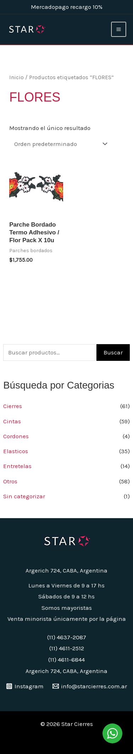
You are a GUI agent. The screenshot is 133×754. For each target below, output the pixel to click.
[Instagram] (25, 686)
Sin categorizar (24, 496)
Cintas (12, 421)
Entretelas (17, 466)
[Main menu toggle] (118, 29)
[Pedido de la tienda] (59, 143)
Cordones (16, 436)
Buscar (113, 352)
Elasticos (15, 451)
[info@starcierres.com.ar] (90, 686)
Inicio (16, 77)
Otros (10, 481)
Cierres (12, 405)
